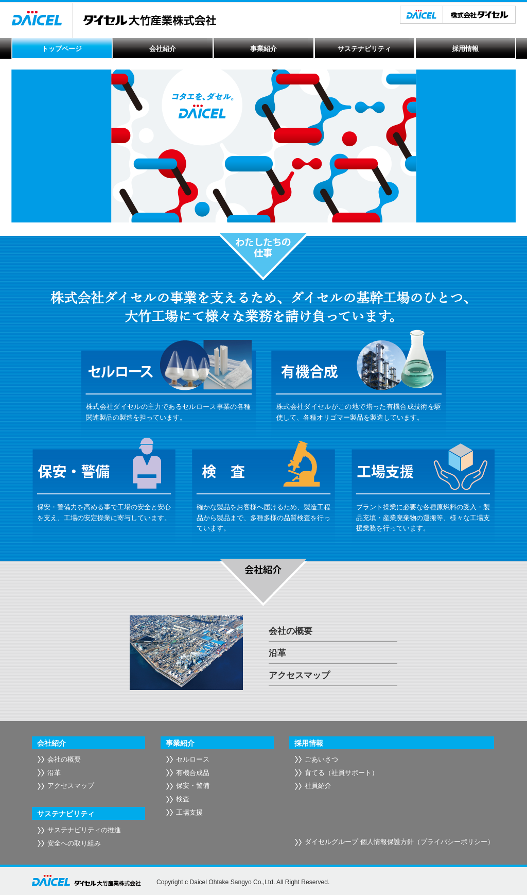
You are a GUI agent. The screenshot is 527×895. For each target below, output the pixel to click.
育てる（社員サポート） (341, 773)
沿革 (277, 653)
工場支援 (189, 812)
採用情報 (465, 49)
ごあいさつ (321, 759)
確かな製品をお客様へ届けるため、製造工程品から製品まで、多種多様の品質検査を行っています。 (263, 517)
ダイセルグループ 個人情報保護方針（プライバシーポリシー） (399, 842)
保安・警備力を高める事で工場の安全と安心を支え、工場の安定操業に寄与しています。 (104, 512)
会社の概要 (290, 631)
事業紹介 (263, 49)
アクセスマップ (299, 675)
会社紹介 (162, 49)
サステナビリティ (364, 49)
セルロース (192, 759)
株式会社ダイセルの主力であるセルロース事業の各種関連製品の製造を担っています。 (168, 412)
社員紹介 (318, 785)
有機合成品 (192, 773)
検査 (182, 799)
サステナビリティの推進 (84, 830)
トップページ (62, 49)
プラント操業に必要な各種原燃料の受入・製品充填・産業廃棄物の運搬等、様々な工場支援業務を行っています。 (423, 517)
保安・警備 (192, 785)
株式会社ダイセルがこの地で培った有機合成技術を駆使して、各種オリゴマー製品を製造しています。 (358, 412)
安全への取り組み (74, 843)
